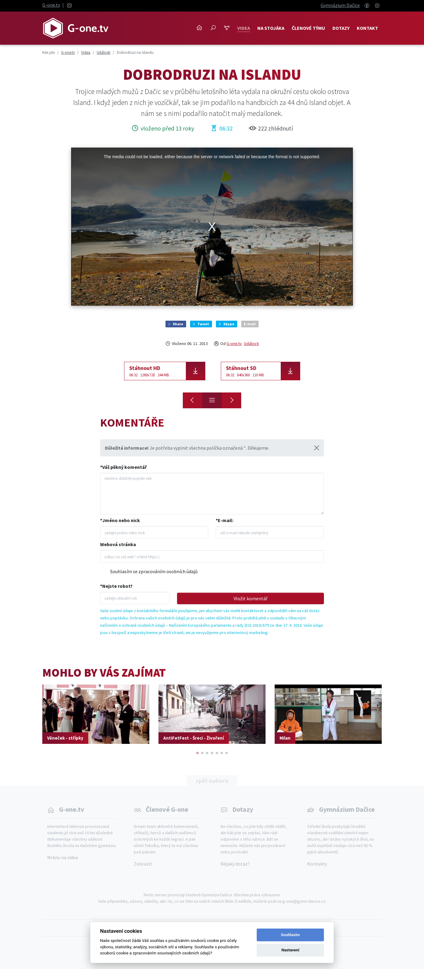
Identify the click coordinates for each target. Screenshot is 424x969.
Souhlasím (290, 934)
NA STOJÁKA (270, 28)
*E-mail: (224, 520)
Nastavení (290, 950)
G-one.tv (51, 5)
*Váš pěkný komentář (123, 467)
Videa (243, 28)
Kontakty (317, 864)
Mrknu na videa (62, 857)
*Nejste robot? (116, 586)
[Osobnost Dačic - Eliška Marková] (231, 400)
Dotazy (340, 28)
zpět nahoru (212, 780)
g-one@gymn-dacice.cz (304, 901)
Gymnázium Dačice (340, 5)
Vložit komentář (251, 598)
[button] (197, 753)
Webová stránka (118, 544)
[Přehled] (212, 400)
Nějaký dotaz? (235, 864)
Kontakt (367, 28)
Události (251, 343)
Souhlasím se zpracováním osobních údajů (154, 571)
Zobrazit (143, 864)
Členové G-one (167, 809)
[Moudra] (192, 400)
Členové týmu (308, 28)
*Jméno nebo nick (120, 520)
